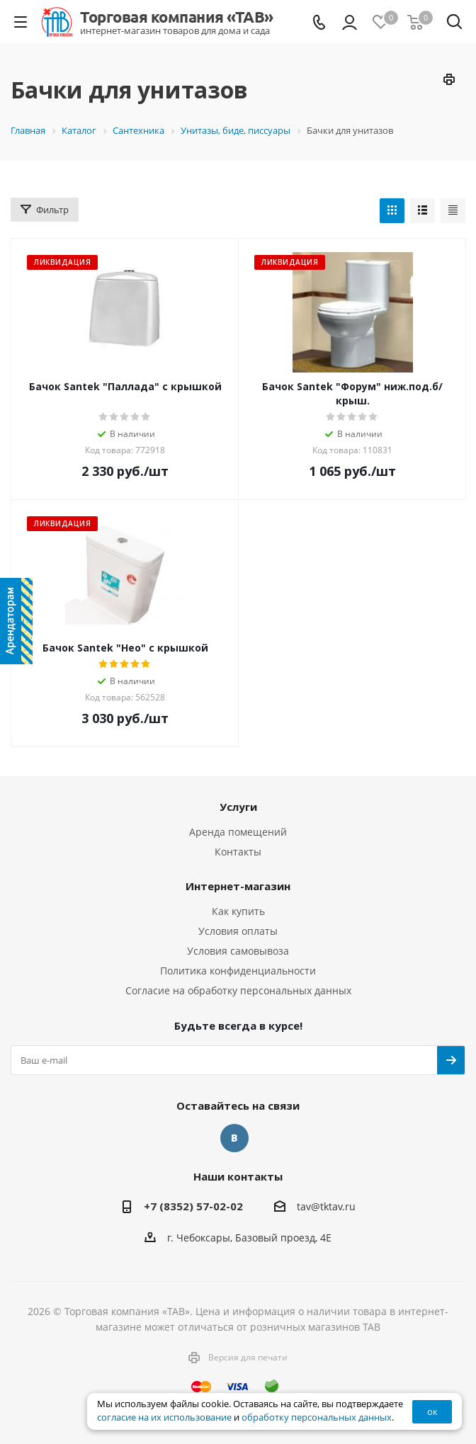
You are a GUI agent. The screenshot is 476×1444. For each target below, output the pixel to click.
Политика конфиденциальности (238, 970)
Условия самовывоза (238, 950)
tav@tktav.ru (326, 1206)
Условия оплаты (238, 931)
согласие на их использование (164, 1417)
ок (432, 1411)
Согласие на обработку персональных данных (238, 990)
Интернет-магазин (238, 886)
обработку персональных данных (317, 1417)
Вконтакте (234, 1138)
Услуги (238, 807)
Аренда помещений (238, 831)
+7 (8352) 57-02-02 (193, 1206)
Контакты (238, 851)
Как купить (238, 911)
